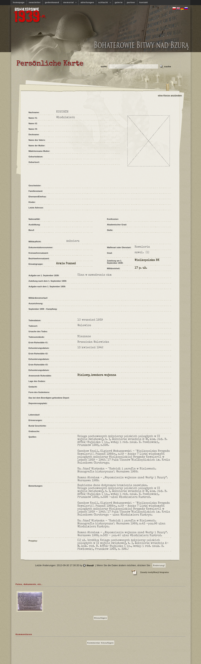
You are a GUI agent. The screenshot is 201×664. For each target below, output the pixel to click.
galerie (119, 2)
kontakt (143, 2)
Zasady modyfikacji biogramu (154, 572)
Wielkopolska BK (147, 260)
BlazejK (90, 565)
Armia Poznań (66, 263)
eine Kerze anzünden (170, 95)
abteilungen (87, 2)
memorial (69, 2)
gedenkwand (52, 2)
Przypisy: (33, 541)
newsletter (35, 2)
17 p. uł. (141, 268)
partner (131, 2)
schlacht (103, 2)
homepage (19, 2)
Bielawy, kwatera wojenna (96, 375)
